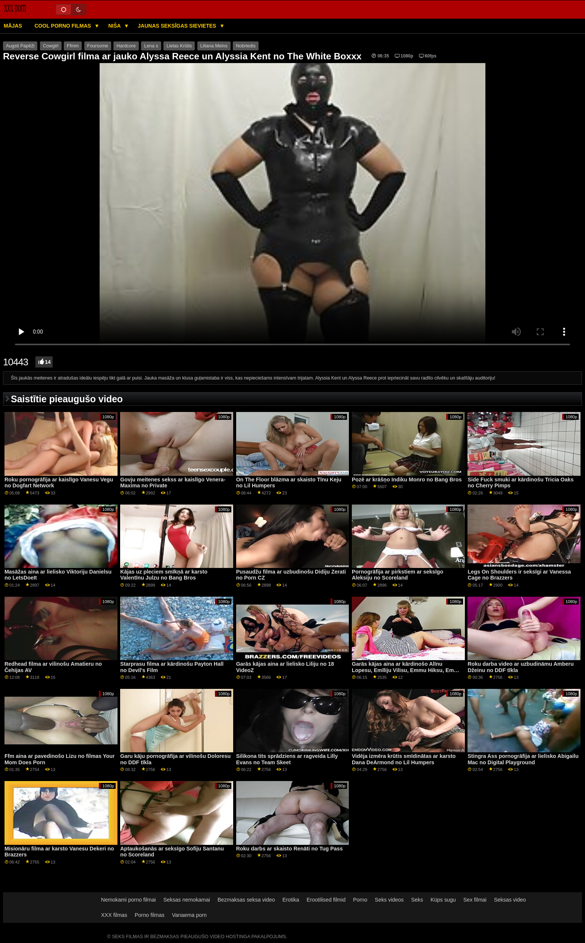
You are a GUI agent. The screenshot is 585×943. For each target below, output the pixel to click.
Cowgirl (51, 46)
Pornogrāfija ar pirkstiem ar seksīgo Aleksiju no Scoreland (397, 575)
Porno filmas (150, 915)
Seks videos (389, 900)
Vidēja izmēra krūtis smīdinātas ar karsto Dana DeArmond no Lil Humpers (404, 759)
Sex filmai (475, 900)
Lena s (151, 46)
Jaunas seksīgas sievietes (178, 26)
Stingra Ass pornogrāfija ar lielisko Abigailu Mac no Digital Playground (522, 759)
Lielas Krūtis (179, 46)
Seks (417, 900)
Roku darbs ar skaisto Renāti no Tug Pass (289, 849)
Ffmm (73, 46)
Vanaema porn (189, 915)
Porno (360, 900)
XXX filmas (114, 915)
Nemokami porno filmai (128, 900)
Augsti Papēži (20, 46)
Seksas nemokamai (186, 900)
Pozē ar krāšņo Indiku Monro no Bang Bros (407, 480)
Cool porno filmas (64, 26)
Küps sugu (443, 900)
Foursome (97, 46)
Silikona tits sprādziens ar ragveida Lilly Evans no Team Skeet (287, 759)
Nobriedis (246, 46)
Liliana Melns (214, 46)
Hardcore (125, 46)
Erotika (290, 900)
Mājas (13, 26)
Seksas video (510, 900)
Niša (115, 26)
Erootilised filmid (326, 900)
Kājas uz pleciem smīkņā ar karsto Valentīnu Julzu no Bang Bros (163, 575)
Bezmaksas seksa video (246, 900)
